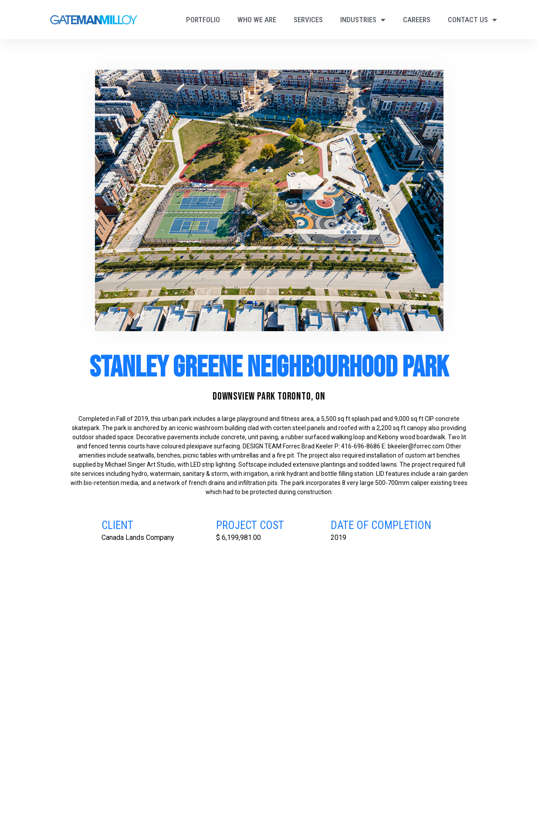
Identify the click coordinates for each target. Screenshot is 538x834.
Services (308, 19)
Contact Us (472, 20)
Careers (416, 19)
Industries (363, 20)
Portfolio (203, 19)
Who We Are (256, 19)
